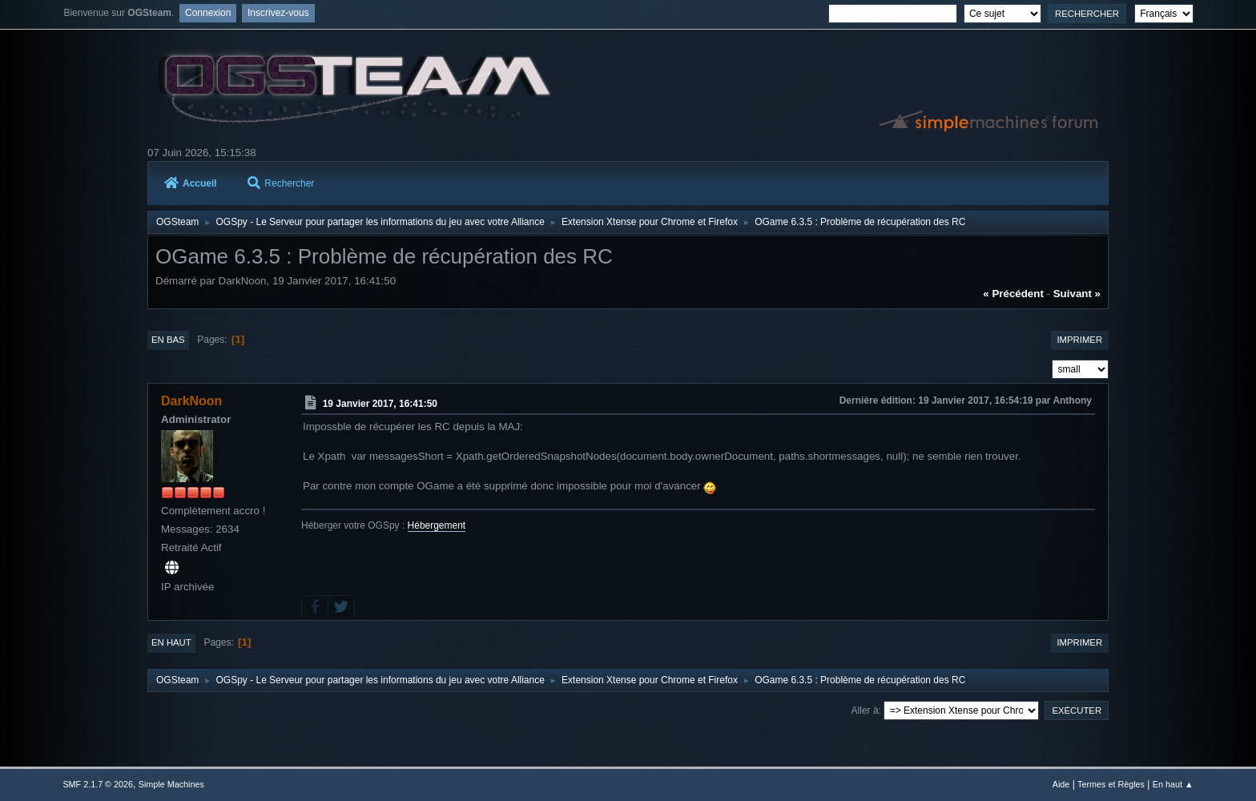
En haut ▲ (1173, 784)
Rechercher (281, 183)
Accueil (190, 183)
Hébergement (437, 525)
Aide (1061, 784)
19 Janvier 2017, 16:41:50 (380, 403)
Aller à (865, 710)
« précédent (1013, 294)
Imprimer (1079, 339)
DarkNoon (191, 401)
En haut (171, 642)
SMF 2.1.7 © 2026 (97, 784)
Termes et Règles (1111, 784)
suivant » (1077, 294)
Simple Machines (171, 784)
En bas (168, 339)
